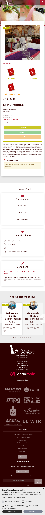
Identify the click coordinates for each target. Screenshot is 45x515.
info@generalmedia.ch (22, 369)
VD (6, 28)
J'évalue (22, 132)
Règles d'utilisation (22, 443)
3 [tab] (18, 337)
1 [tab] (14, 337)
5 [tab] (22, 337)
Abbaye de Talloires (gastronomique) (34, 316)
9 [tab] (31, 337)
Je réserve (22, 127)
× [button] (43, 489)
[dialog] (22, 501)
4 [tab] (20, 337)
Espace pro (22, 440)
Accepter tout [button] (12, 511)
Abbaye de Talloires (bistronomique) (12, 316)
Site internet (7, 117)
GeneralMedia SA (23, 357)
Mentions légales (22, 449)
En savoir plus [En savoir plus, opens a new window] (20, 496)
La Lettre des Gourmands (22, 437)
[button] (22, 498)
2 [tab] (16, 337)
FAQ (22, 446)
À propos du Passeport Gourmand (22, 434)
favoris (22, 137)
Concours (22, 456)
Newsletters (22, 451)
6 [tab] (24, 337)
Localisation (7, 115)
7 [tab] (26, 337)
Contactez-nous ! (22, 471)
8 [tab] (29, 337)
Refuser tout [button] (33, 511)
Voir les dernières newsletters (22, 486)
